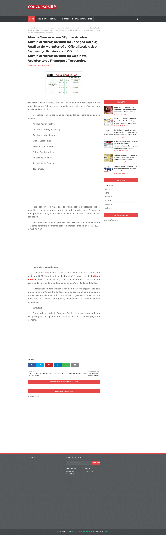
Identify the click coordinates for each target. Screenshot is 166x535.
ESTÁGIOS (108, 208)
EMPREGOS (108, 204)
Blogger (106, 532)
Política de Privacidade (70, 473)
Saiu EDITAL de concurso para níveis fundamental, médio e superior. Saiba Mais (125, 168)
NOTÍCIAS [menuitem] (53, 19)
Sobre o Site (88, 472)
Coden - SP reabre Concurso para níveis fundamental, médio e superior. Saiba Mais (125, 121)
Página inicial (32, 28)
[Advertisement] (68, 187)
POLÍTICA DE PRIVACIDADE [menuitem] (82, 19)
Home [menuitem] (31, 19)
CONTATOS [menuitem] (64, 19)
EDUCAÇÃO (108, 201)
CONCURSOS (109, 185)
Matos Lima (33, 66)
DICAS (107, 193)
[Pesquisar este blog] (79, 463)
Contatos (87, 468)
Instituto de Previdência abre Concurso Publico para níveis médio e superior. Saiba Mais (125, 132)
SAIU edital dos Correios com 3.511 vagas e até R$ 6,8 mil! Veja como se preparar (125, 157)
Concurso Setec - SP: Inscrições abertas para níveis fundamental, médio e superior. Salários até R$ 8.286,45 (126, 144)
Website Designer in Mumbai (81, 532)
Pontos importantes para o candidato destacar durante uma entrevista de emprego (125, 109)
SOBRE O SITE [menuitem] (42, 19)
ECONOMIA (108, 197)
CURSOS (107, 189)
